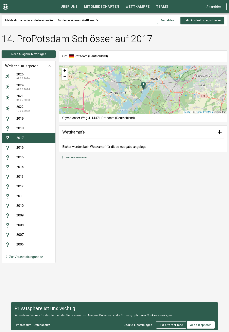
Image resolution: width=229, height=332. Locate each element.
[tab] (69, 6)
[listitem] (28, 76)
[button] (28, 66)
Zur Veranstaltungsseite (26, 257)
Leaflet (187, 112)
